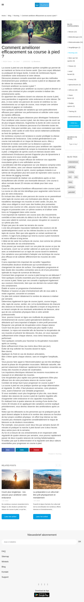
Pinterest (36, 450)
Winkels (5, 562)
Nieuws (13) (72, 32)
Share (8, 450)
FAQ (4, 551)
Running (58, 454)
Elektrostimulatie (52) (74, 42)
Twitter (22, 450)
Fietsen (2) (72, 66)
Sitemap (5, 556)
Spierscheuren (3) (74, 85)
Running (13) (72, 53)
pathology (71, 167)
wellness (71, 187)
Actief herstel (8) (70, 72)
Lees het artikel (10, 517)
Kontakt (5, 572)
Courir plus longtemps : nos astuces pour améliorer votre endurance (14, 495)
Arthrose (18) (72, 90)
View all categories (74, 124)
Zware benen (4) (70, 96)
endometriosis (73, 162)
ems (76, 177)
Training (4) (72, 111)
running (71, 172)
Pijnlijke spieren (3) (71, 104)
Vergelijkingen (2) (74, 47)
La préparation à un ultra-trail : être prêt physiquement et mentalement (46, 495)
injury (70, 182)
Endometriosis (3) (74, 117)
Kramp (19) (72, 79)
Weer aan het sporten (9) (72, 59)
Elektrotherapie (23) (74, 37)
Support (5, 577)
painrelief (71, 192)
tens (69, 177)
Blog (4, 567)
